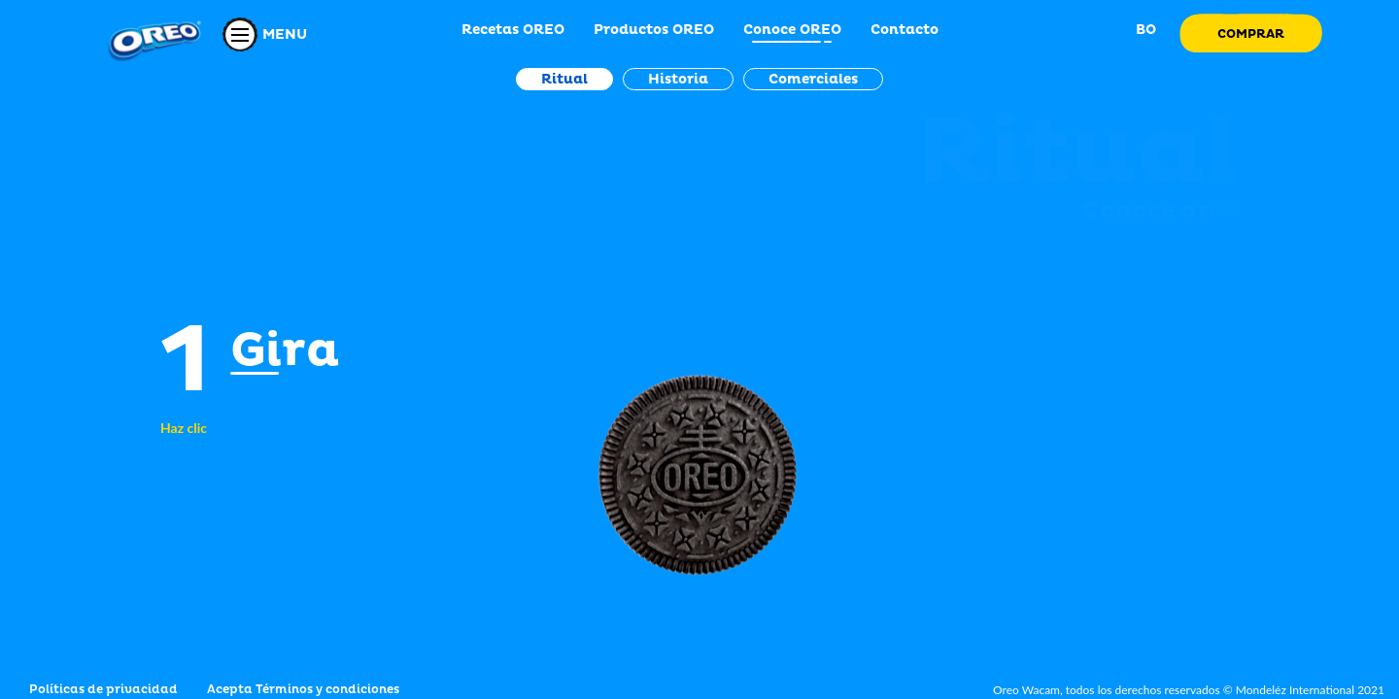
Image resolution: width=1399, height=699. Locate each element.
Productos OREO (654, 29)
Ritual (564, 79)
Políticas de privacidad (103, 689)
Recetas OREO (512, 29)
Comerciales (813, 79)
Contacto (904, 29)
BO (1144, 29)
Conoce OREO (792, 29)
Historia (678, 79)
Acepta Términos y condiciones (303, 689)
